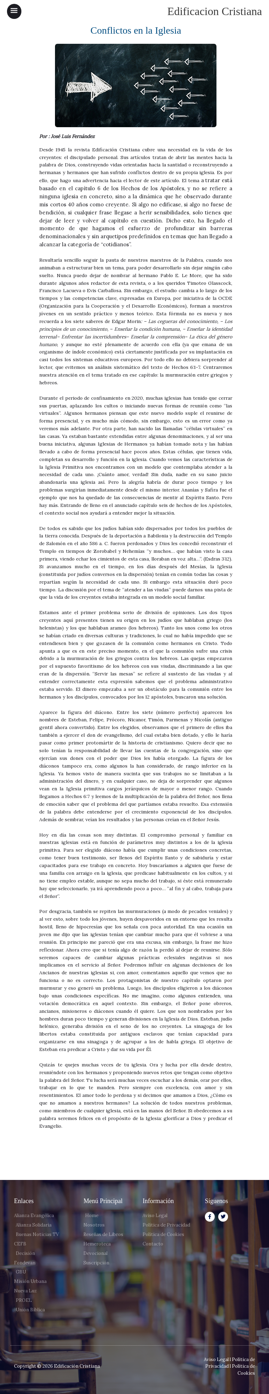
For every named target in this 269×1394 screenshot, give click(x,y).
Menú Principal (102, 1200)
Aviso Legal (216, 1359)
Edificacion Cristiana (214, 11)
